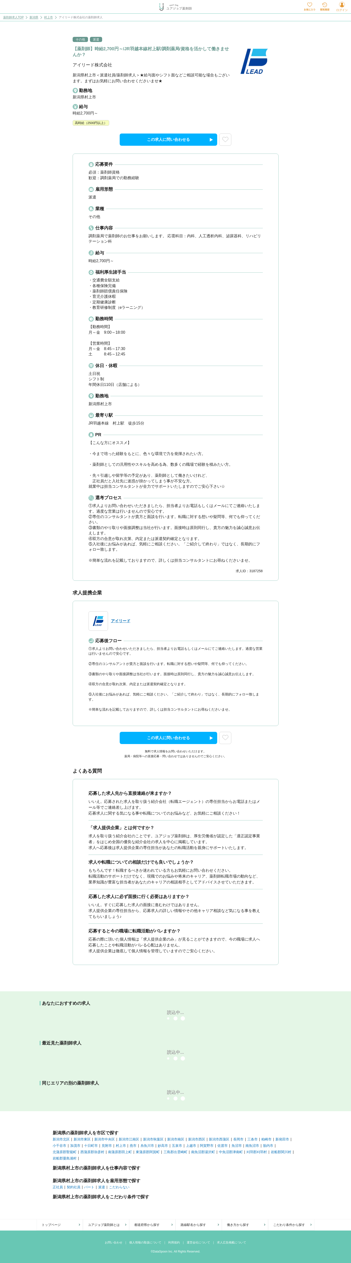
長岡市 (238, 1139)
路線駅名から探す (193, 1225)
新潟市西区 (196, 1139)
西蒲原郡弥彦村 (92, 1152)
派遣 (101, 1187)
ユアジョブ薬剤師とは (104, 1225)
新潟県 (33, 17)
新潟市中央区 (104, 1139)
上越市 (191, 1145)
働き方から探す (238, 1225)
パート (89, 1187)
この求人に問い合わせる (180, 139)
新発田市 (282, 1139)
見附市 (107, 1145)
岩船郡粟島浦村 (65, 1158)
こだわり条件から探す (289, 1225)
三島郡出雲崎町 (175, 1152)
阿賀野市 (207, 1145)
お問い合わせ (113, 1242)
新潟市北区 (61, 1139)
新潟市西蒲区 (219, 1139)
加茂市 (75, 1145)
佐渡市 (222, 1145)
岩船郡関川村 (281, 1152)
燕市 (133, 1145)
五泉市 (177, 1145)
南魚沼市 (252, 1145)
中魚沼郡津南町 (231, 1152)
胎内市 (268, 1145)
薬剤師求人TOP (13, 17)
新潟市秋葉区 (153, 1139)
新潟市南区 (175, 1139)
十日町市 (91, 1145)
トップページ (51, 1225)
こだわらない (119, 1187)
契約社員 (73, 1187)
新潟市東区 (82, 1139)
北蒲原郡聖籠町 (65, 1152)
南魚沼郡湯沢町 (203, 1152)
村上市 (48, 17)
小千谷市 (59, 1145)
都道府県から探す (147, 1225)
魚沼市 (237, 1145)
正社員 (58, 1187)
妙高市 (163, 1145)
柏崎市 (266, 1139)
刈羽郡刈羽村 (256, 1152)
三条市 (252, 1139)
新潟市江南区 (129, 1139)
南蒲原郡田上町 (120, 1152)
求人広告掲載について (231, 1242)
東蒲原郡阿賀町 (148, 1152)
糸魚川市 (147, 1145)
